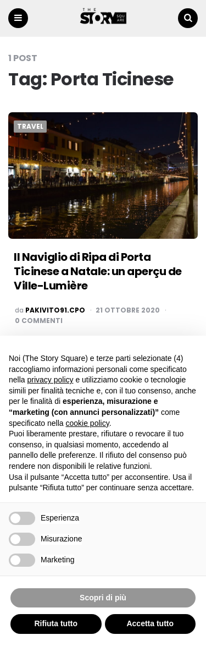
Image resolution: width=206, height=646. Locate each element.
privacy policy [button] (50, 379)
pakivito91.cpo (55, 310)
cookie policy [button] (87, 423)
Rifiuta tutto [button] (55, 623)
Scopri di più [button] (103, 597)
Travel (30, 126)
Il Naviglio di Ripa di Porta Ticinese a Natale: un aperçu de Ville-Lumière (98, 271)
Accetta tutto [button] (150, 623)
